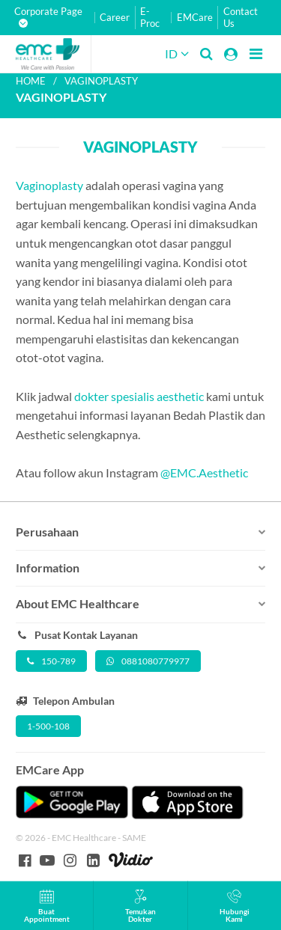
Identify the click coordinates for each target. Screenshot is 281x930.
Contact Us (240, 17)
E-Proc (150, 17)
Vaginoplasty (49, 185)
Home (31, 81)
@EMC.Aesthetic (204, 472)
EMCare (195, 17)
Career (115, 17)
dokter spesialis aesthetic (139, 396)
